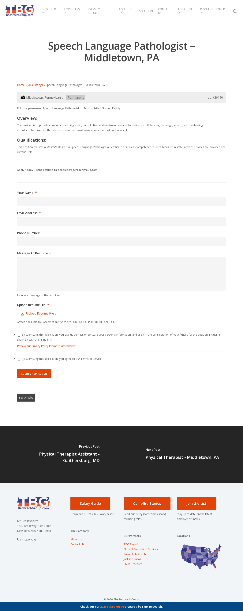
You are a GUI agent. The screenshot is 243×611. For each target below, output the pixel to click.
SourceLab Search (135, 554)
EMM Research (133, 564)
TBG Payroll (131, 544)
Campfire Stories (147, 503)
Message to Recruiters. (34, 253)
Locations (185, 11)
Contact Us (164, 11)
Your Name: (26, 193)
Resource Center (212, 11)
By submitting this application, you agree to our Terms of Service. (60, 359)
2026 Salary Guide (112, 606)
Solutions (146, 11)
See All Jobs (26, 397)
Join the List (196, 503)
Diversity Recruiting (94, 11)
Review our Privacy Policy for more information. (46, 346)
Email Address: (28, 213)
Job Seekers (49, 11)
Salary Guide (90, 503)
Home (21, 85)
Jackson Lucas (132, 559)
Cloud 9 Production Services (141, 549)
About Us (125, 11)
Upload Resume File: (32, 305)
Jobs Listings (35, 85)
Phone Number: (28, 233)
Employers (72, 11)
